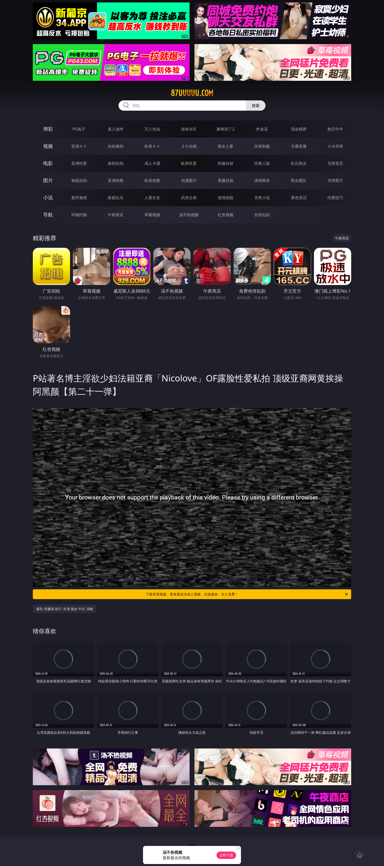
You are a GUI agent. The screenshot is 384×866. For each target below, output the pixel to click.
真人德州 (115, 129)
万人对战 (152, 129)
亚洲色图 (115, 180)
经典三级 (262, 163)
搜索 (256, 105)
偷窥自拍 (79, 180)
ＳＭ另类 (335, 146)
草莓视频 (152, 214)
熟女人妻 (225, 146)
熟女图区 (299, 180)
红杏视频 (225, 214)
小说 (48, 197)
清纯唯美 (262, 180)
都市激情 (79, 197)
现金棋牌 (299, 129)
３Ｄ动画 (189, 146)
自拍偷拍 (115, 146)
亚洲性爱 (79, 163)
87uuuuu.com (192, 93)
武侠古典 (189, 197)
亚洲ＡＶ (79, 146)
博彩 (48, 129)
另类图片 (335, 180)
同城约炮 (79, 214)
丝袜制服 (262, 146)
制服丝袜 (225, 163)
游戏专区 (189, 129)
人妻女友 (152, 197)
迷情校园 (225, 197)
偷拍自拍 (115, 163)
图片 (48, 180)
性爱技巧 (335, 197)
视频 (48, 146)
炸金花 (262, 129)
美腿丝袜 (225, 180)
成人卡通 (152, 163)
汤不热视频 (189, 214)
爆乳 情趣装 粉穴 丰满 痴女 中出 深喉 (64, 608)
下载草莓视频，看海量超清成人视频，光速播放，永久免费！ (247, 594)
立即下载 (226, 855)
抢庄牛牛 (335, 129)
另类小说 (262, 197)
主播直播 (299, 146)
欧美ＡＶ (152, 146)
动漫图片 (189, 180)
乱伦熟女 (299, 163)
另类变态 (335, 163)
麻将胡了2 (225, 129)
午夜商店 (115, 214)
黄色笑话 (299, 197)
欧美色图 (152, 180)
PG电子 (78, 129)
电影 (48, 163)
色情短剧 (262, 214)
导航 (48, 214)
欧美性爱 (189, 163)
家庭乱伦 (115, 197)
